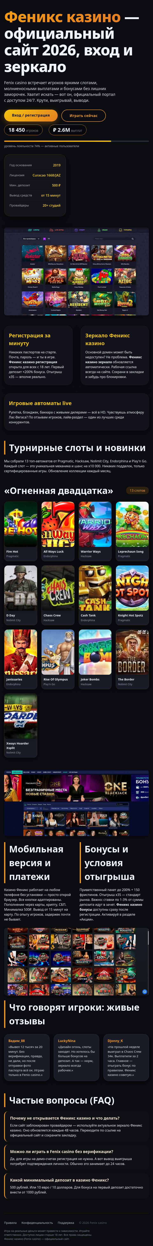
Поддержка (66, 1223)
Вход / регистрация (31, 115)
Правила (10, 1223)
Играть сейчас (84, 115)
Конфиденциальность (37, 1223)
